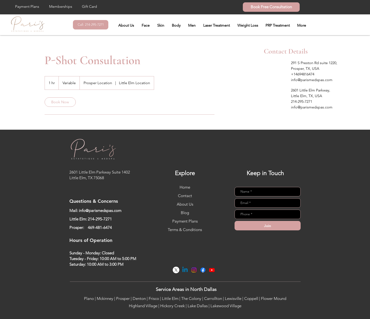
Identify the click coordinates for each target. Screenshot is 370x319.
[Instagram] (194, 270)
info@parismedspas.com (100, 210)
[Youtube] (212, 270)
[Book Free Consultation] (271, 7)
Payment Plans (185, 221)
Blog (185, 212)
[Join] (268, 225)
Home (185, 187)
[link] (60, 102)
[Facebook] (203, 270)
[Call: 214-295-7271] (90, 24)
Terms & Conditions (185, 229)
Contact (185, 195)
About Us (185, 204)
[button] (145, 25)
